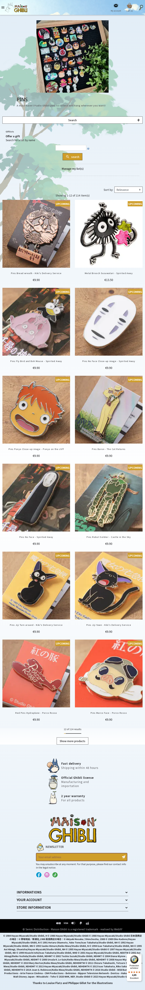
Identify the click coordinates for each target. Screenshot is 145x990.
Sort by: (108, 190)
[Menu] (140, 956)
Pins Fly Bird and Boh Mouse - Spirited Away (36, 361)
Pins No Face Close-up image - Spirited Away (108, 361)
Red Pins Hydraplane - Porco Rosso (36, 712)
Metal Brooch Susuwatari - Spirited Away (109, 273)
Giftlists (10, 131)
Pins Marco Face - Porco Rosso (109, 712)
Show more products (72, 741)
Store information (34, 907)
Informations (29, 892)
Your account (29, 899)
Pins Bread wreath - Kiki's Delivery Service (36, 273)
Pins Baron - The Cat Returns (109, 449)
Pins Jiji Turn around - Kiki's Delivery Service (36, 624)
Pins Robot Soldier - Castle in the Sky (109, 536)
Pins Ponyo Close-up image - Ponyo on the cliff (36, 449)
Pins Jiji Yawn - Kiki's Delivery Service (108, 624)
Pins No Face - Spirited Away (36, 536)
